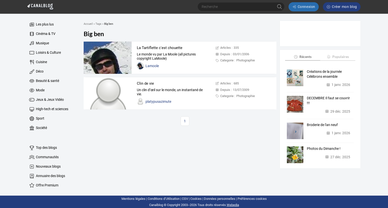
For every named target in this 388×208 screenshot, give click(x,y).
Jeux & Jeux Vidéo (46, 100)
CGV (185, 199)
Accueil (88, 24)
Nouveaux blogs (44, 166)
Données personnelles (219, 199)
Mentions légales (133, 199)
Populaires (338, 56)
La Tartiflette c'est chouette (159, 48)
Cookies (196, 199)
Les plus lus (41, 24)
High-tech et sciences (48, 109)
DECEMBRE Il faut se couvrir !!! (328, 100)
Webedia (233, 205)
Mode (36, 90)
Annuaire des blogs (46, 176)
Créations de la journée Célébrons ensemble (324, 74)
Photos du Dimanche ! (323, 149)
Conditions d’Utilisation (164, 199)
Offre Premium (43, 185)
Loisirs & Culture (44, 52)
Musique (38, 43)
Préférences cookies (252, 199)
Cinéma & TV (41, 34)
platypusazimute (158, 102)
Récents (302, 56)
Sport (36, 118)
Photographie (245, 60)
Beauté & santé (43, 81)
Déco (36, 71)
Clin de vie (145, 83)
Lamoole (152, 66)
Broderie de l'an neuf (322, 125)
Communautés (43, 157)
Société (37, 128)
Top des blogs (42, 148)
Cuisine (37, 62)
